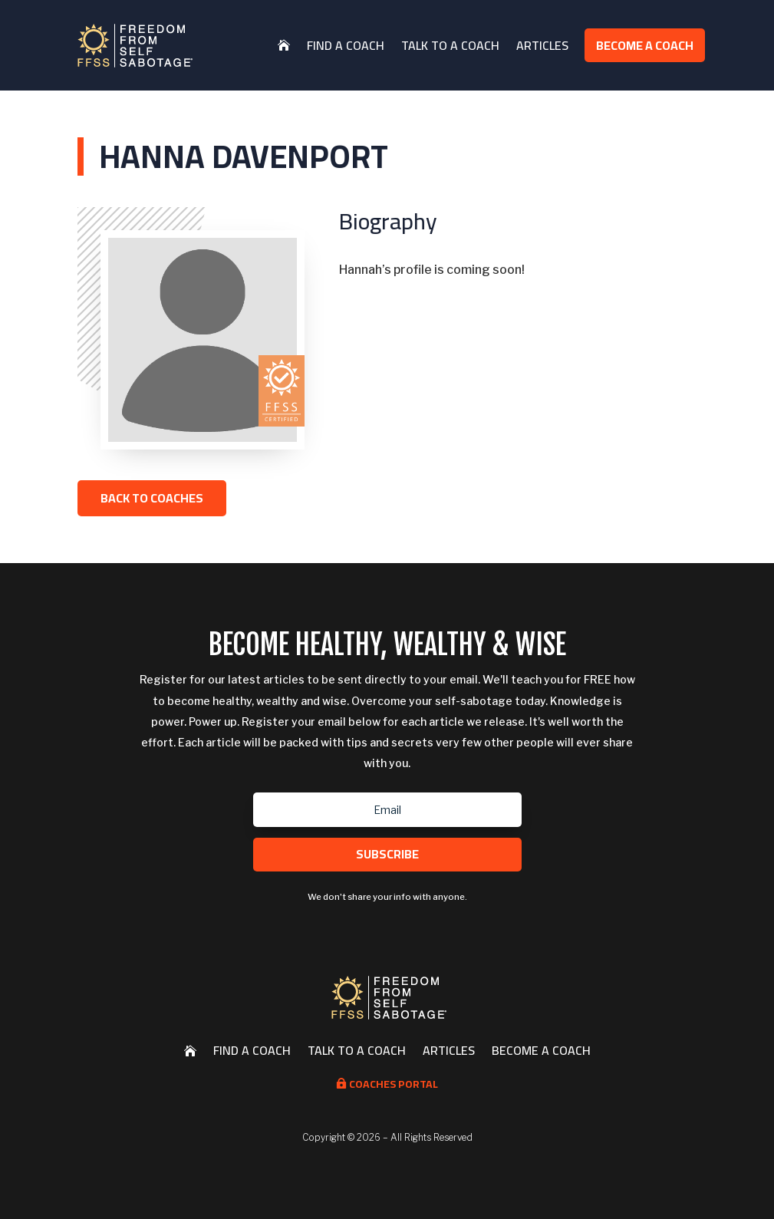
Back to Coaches (151, 497)
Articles (542, 45)
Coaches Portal (387, 1084)
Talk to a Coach (450, 45)
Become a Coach (644, 45)
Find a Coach (345, 45)
